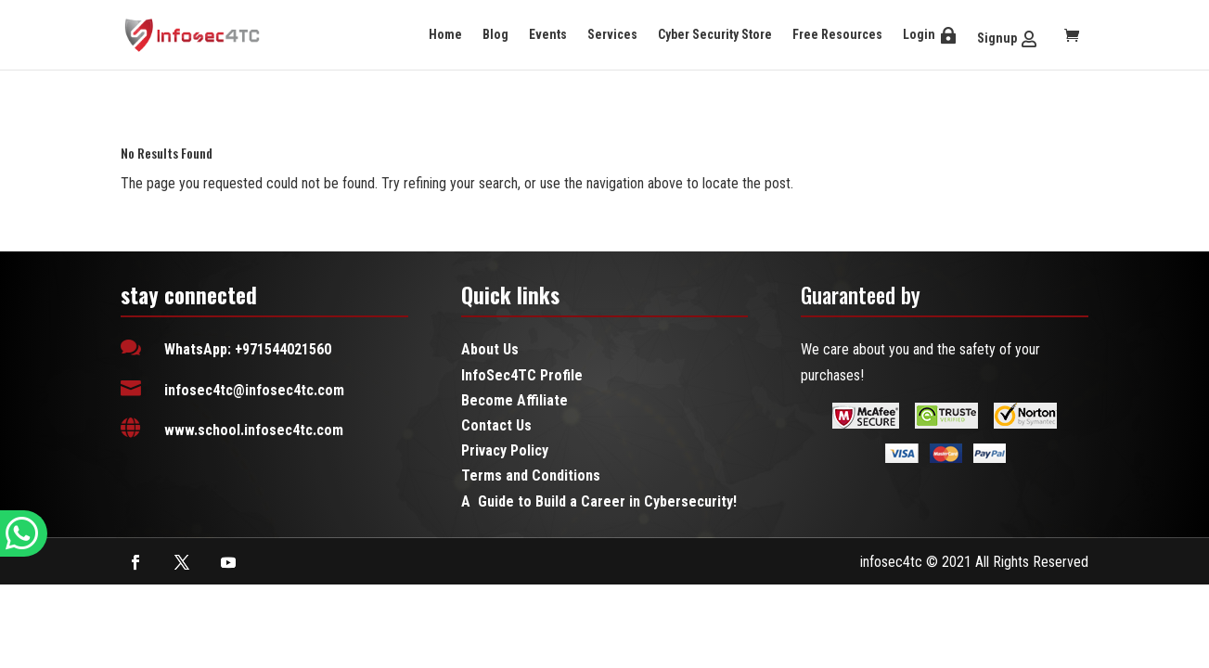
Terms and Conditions (530, 475)
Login (919, 34)
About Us (490, 349)
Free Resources (837, 34)
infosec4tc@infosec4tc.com (254, 390)
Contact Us (496, 425)
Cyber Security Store (715, 34)
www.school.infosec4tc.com (253, 430)
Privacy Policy (504, 450)
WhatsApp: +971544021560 (247, 349)
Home (445, 34)
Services (612, 34)
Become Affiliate (514, 400)
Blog (495, 34)
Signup (997, 38)
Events (548, 34)
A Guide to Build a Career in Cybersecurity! (599, 501)
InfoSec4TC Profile (522, 375)
